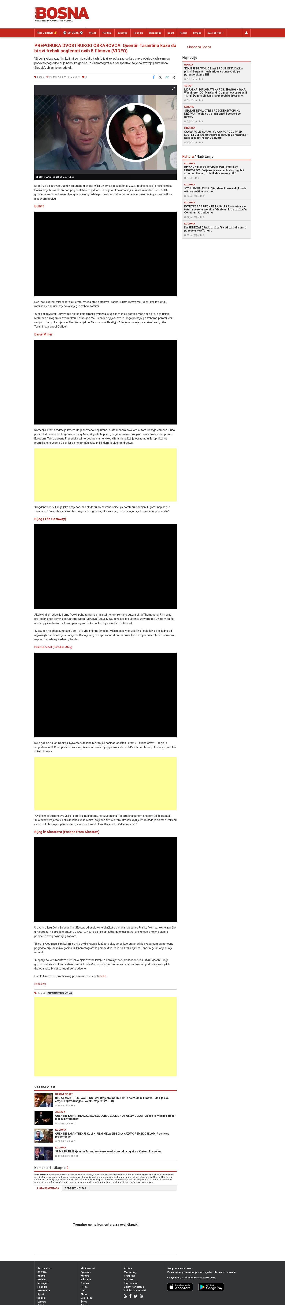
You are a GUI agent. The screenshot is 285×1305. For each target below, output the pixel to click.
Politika (107, 33)
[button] (173, 88)
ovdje (102, 976)
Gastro (85, 1283)
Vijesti (93, 33)
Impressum (131, 1283)
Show (84, 1294)
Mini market (88, 1268)
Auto (83, 1290)
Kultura (85, 1275)
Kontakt (128, 1279)
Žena (84, 1301)
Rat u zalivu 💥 (47, 33)
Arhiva (128, 1268)
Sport (170, 33)
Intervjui (122, 33)
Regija (183, 33)
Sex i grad (87, 1297)
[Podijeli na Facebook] (154, 77)
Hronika (138, 33)
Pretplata (129, 1275)
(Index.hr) (40, 984)
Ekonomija (155, 33)
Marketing (130, 1272)
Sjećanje (86, 1272)
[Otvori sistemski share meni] (174, 77)
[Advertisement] (105, 475)
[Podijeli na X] (160, 77)
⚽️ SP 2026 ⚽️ (73, 33)
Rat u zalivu (44, 1268)
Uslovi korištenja (134, 1286)
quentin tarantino (59, 993)
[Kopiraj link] (167, 77)
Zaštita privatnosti (135, 1290)
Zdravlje (86, 1279)
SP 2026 (41, 1272)
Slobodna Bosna (199, 47)
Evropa (197, 33)
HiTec (84, 1286)
